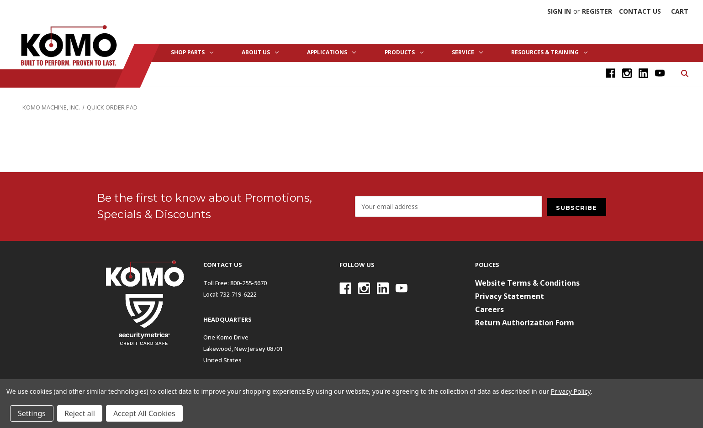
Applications (331, 52)
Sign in (559, 11)
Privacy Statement (509, 296)
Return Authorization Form (524, 323)
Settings (32, 413)
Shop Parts (192, 52)
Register (597, 11)
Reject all (79, 413)
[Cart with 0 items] (679, 11)
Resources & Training (549, 52)
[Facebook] (610, 73)
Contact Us (640, 11)
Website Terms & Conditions (527, 283)
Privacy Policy (571, 391)
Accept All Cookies (144, 413)
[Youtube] (660, 73)
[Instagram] (627, 73)
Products (404, 52)
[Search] (684, 73)
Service (467, 52)
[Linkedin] (643, 73)
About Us (260, 52)
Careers (489, 309)
